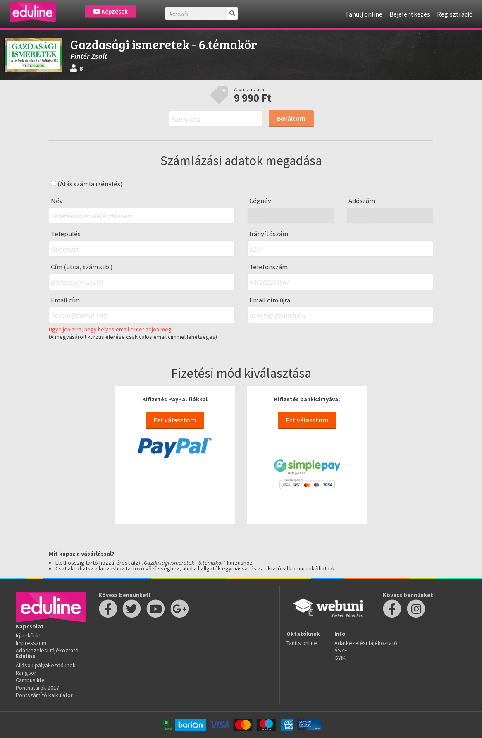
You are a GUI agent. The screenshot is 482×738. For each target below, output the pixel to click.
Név (57, 200)
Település (66, 233)
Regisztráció (455, 14)
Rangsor (26, 672)
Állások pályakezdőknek (46, 665)
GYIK (340, 657)
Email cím (65, 300)
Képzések (110, 11)
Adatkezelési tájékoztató (47, 650)
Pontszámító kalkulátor (44, 695)
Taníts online (301, 643)
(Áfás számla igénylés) (87, 183)
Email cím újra (269, 300)
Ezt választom (175, 420)
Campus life (30, 680)
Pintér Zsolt (88, 56)
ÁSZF (340, 650)
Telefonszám (268, 267)
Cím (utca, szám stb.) (82, 267)
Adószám (361, 200)
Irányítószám (268, 233)
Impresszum (31, 643)
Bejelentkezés (409, 14)
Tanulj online (363, 14)
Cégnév (260, 200)
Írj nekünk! (28, 635)
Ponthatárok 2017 (37, 687)
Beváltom (291, 118)
